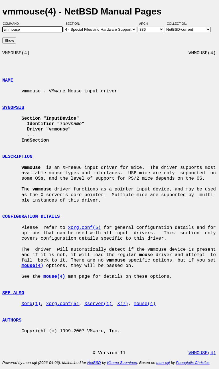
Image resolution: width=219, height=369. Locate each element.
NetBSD (94, 362)
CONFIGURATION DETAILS (31, 216)
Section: (74, 23)
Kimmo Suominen (122, 362)
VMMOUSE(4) (202, 353)
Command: (13, 23)
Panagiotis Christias (193, 362)
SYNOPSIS (13, 108)
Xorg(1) (30, 304)
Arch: (146, 23)
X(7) (122, 304)
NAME (7, 80)
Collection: (177, 23)
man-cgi (163, 362)
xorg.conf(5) (84, 228)
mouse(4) (145, 304)
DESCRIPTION (17, 157)
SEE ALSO (13, 293)
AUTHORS (11, 320)
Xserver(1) (98, 304)
